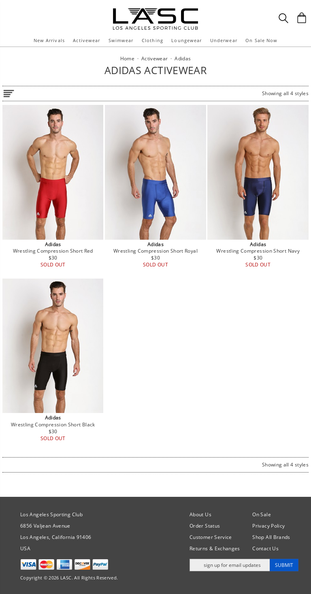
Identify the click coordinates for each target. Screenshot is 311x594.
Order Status (205, 525)
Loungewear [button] (186, 40)
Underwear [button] (223, 40)
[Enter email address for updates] (230, 565)
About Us (200, 514)
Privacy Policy (268, 525)
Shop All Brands (271, 537)
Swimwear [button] (121, 40)
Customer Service (211, 537)
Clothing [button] (152, 40)
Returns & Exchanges (215, 548)
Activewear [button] (86, 40)
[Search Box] (283, 18)
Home (127, 58)
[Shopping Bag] (301, 18)
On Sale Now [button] (261, 40)
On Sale (261, 514)
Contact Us (265, 548)
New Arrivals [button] (49, 40)
